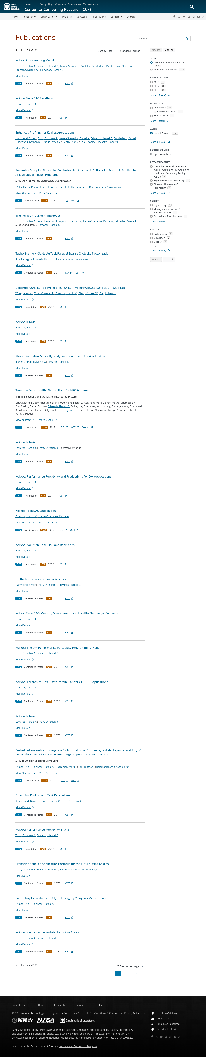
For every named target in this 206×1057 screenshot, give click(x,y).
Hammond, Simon (25, 138)
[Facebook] (174, 16)
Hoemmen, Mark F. (66, 767)
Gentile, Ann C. (70, 142)
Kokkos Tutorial (25, 322)
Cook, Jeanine (88, 142)
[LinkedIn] (198, 16)
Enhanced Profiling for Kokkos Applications (45, 132)
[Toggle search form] (191, 6)
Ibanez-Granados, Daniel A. (75, 66)
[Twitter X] (179, 16)
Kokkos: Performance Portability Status (42, 829)
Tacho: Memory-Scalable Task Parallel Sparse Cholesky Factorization (62, 253)
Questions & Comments (108, 1013)
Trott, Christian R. (25, 66)
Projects (67, 16)
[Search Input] (164, 38)
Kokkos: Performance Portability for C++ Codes (47, 932)
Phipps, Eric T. (39, 187)
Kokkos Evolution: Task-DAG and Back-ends (45, 545)
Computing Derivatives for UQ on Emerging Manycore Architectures (61, 898)
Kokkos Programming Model (34, 60)
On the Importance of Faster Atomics (40, 579)
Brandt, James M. (51, 142)
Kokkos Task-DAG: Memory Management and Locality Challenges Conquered (67, 613)
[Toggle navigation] (5, 16)
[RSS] (203, 16)
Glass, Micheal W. (88, 293)
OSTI (69, 83)
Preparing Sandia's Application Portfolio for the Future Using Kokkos (62, 863)
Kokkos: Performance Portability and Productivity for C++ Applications (63, 476)
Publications (99, 16)
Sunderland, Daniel (103, 66)
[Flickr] (189, 16)
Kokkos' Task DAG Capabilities (35, 510)
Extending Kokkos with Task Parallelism (42, 795)
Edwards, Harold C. (47, 66)
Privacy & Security (134, 1013)
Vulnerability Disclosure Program (78, 1046)
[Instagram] (193, 16)
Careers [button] (115, 16)
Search (131, 16)
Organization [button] (47, 16)
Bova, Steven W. (124, 66)
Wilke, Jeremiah (24, 293)
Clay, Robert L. (107, 293)
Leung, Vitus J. (69, 410)
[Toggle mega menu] (200, 6)
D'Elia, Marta (22, 187)
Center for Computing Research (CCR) (58, 9)
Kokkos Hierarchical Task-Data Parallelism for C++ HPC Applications (61, 682)
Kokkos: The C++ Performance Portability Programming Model (57, 647)
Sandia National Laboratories (28, 1029)
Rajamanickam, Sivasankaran (105, 187)
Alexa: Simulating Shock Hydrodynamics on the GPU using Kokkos (60, 356)
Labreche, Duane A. (26, 70)
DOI (65, 200)
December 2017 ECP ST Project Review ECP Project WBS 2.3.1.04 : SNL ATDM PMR (70, 287)
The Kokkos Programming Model (37, 215)
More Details (25, 76)
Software (82, 16)
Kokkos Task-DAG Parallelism (35, 98)
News (15, 16)
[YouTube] (184, 16)
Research (30, 4)
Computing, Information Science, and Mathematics (69, 4)
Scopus (87, 427)
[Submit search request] (187, 38)
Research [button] (28, 16)
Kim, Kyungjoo (23, 259)
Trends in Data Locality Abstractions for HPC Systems (51, 390)
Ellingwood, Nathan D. (51, 70)
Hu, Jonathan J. (79, 187)
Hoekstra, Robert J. (107, 142)
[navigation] (107, 51)
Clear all (170, 49)
